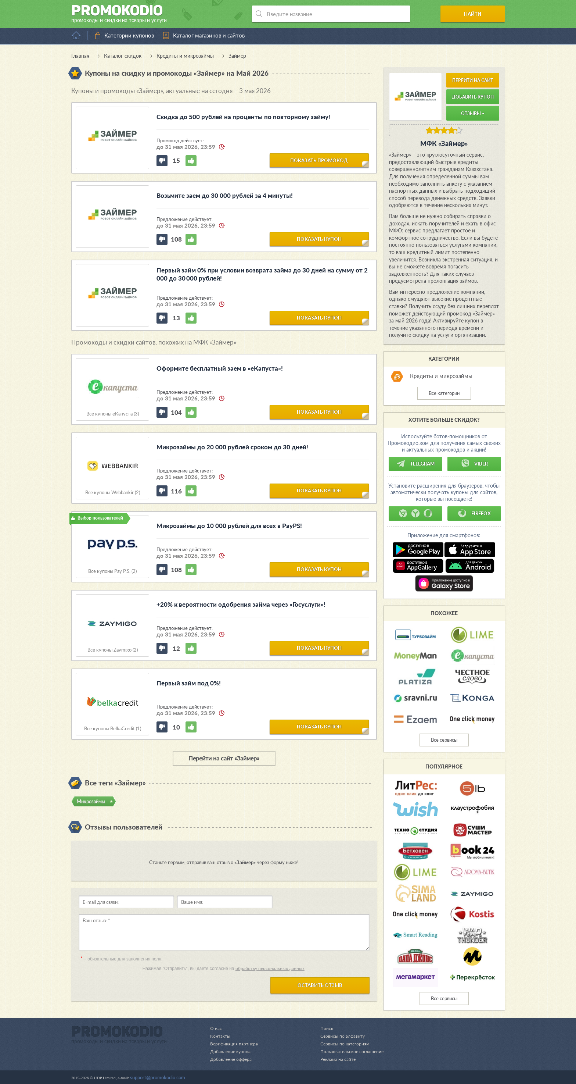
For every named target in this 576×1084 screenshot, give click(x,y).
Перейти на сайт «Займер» (223, 758)
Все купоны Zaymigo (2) (112, 650)
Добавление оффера (232, 1059)
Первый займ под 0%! (188, 683)
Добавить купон (473, 97)
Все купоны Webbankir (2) (112, 492)
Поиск (323, 1028)
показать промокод (319, 160)
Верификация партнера (235, 1043)
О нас (216, 1028)
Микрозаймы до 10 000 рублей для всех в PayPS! (229, 525)
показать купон (319, 239)
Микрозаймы (91, 801)
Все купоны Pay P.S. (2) (112, 571)
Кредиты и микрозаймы (441, 375)
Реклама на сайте (335, 1059)
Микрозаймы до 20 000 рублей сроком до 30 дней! (232, 447)
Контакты (220, 1036)
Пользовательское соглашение (350, 1051)
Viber (474, 464)
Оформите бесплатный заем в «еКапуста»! (219, 368)
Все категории (444, 393)
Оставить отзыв (320, 985)
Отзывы (473, 113)
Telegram (415, 464)
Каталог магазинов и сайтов (209, 35)
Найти (476, 14)
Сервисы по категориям (341, 1043)
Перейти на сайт (472, 80)
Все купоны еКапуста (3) (112, 414)
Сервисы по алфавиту (339, 1036)
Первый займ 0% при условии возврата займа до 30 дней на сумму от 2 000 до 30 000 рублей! (262, 274)
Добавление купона (231, 1051)
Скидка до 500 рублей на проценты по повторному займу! (243, 117)
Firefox (474, 513)
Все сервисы (444, 740)
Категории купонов (129, 35)
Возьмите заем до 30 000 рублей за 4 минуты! (224, 195)
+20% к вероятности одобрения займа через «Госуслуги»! (240, 604)
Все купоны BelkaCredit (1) (112, 728)
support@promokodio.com (157, 1077)
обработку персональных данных (270, 968)
